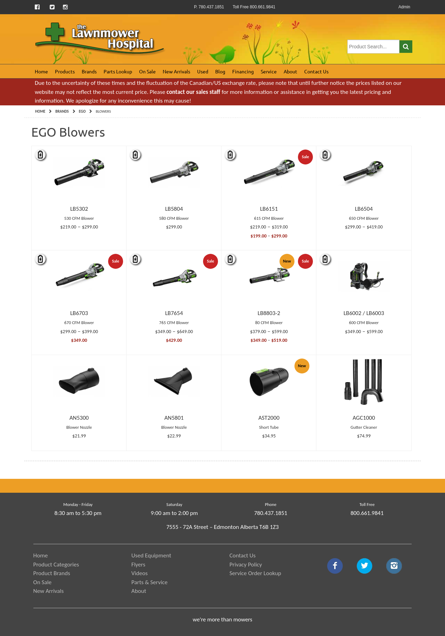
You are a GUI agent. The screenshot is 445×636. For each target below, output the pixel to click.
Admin (404, 7)
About (290, 71)
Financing (243, 71)
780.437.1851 (270, 513)
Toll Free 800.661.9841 (254, 7)
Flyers (138, 564)
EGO (82, 111)
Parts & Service (149, 582)
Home (41, 71)
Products (65, 71)
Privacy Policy (245, 564)
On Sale (147, 71)
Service (269, 71)
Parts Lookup (118, 71)
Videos (139, 573)
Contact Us (316, 71)
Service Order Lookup (255, 573)
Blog (220, 71)
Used (202, 71)
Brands (89, 71)
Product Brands (51, 573)
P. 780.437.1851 (209, 7)
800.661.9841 (366, 513)
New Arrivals (176, 71)
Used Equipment (151, 555)
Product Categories (56, 564)
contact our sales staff (193, 92)
